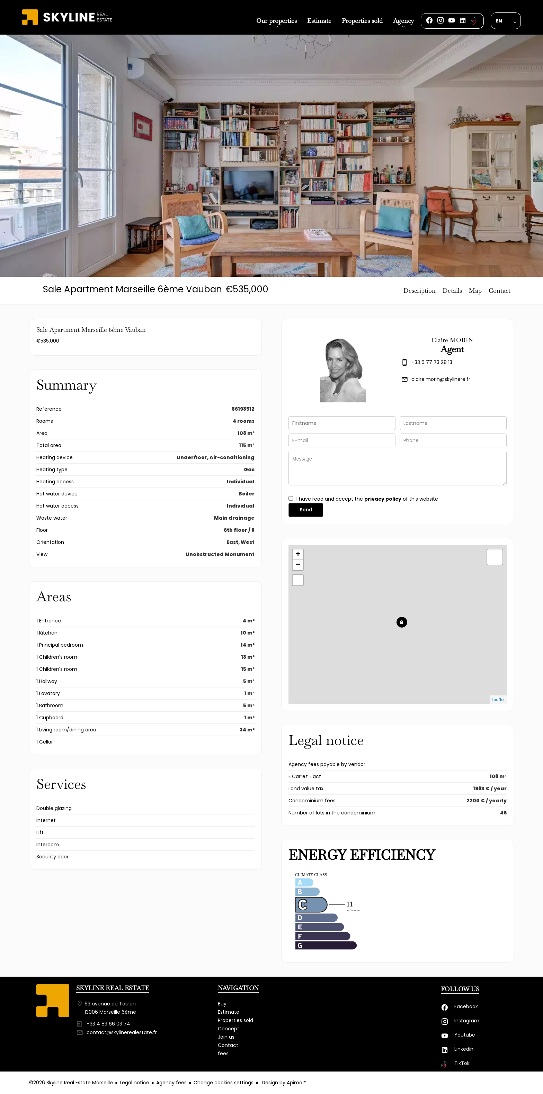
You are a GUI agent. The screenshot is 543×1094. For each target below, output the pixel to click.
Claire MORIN (452, 340)
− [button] (298, 565)
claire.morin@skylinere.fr (440, 379)
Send (306, 509)
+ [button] (298, 554)
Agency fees (171, 1082)
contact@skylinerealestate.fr (122, 1032)
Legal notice (134, 1082)
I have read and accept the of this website (367, 498)
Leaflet (498, 699)
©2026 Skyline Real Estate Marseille (71, 1082)
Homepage (67, 24)
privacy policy (382, 498)
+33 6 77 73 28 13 (431, 362)
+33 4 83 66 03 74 (108, 1023)
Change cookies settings (223, 1082)
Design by (283, 1082)
